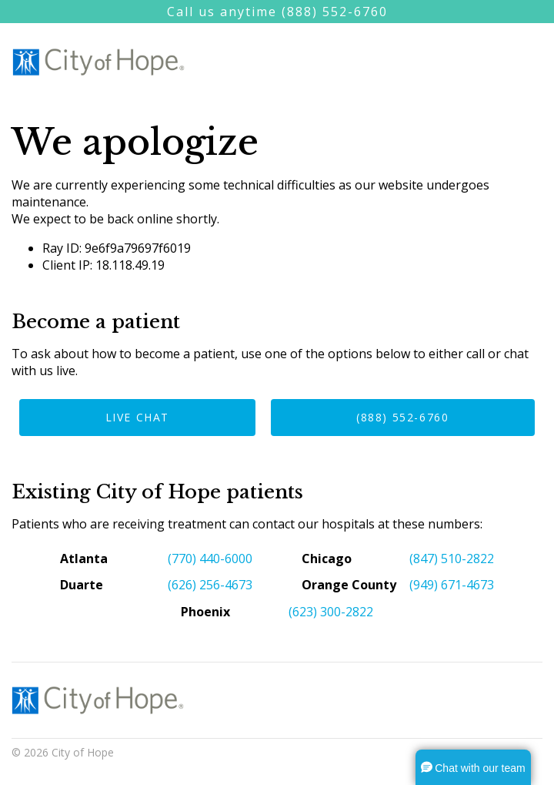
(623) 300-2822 (331, 611)
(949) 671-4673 (451, 584)
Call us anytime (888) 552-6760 (277, 11)
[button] (473, 767)
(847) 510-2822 (451, 558)
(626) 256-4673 (210, 584)
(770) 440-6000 (210, 558)
